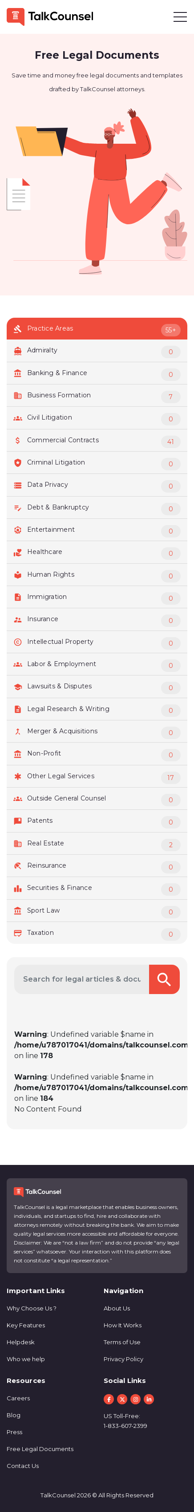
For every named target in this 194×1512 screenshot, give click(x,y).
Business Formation (97, 397)
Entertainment (97, 531)
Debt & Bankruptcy (97, 509)
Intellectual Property (97, 643)
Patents (97, 822)
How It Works (122, 1325)
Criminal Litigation (97, 464)
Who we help (26, 1358)
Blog (13, 1415)
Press (14, 1431)
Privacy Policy (123, 1358)
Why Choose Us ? (32, 1308)
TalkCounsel (58, 1495)
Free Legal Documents (40, 1448)
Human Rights (97, 576)
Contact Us (23, 1465)
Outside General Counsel (97, 800)
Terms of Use (122, 1342)
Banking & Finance (97, 374)
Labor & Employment (97, 665)
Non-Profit (97, 755)
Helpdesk (21, 1342)
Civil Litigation (97, 419)
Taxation (97, 934)
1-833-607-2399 (125, 1425)
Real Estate (97, 845)
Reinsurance (97, 867)
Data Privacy (97, 486)
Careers (18, 1398)
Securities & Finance (97, 889)
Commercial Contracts (97, 442)
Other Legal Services (97, 778)
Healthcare (97, 553)
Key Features (26, 1325)
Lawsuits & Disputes (97, 688)
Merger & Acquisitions (97, 733)
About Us (117, 1308)
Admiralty (97, 352)
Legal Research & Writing (97, 710)
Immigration (97, 598)
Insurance (97, 621)
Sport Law (97, 912)
